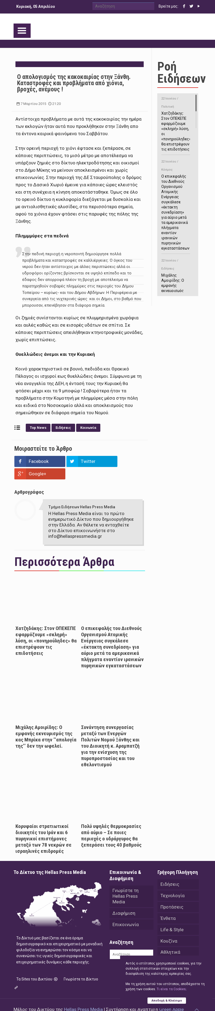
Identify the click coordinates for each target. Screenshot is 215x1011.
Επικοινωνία (126, 912)
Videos (168, 951)
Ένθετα (168, 906)
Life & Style (172, 917)
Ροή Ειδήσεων (181, 72)
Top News (38, 428)
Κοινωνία (88, 428)
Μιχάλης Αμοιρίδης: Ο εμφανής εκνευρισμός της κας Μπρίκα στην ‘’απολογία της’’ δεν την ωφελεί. (45, 724)
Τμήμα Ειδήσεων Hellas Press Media (81, 494)
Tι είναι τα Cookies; (171, 989)
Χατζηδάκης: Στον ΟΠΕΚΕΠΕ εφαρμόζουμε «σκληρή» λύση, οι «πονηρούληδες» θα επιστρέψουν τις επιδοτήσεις (46, 628)
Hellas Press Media (83, 997)
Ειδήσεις (63, 428)
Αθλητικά (170, 940)
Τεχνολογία (173, 883)
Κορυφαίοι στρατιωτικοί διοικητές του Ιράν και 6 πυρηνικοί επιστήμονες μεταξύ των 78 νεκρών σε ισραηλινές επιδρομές (43, 826)
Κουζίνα (169, 928)
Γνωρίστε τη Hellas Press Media (126, 883)
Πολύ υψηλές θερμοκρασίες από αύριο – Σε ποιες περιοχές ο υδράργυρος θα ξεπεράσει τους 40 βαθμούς (111, 823)
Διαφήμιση (124, 900)
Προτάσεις (172, 894)
